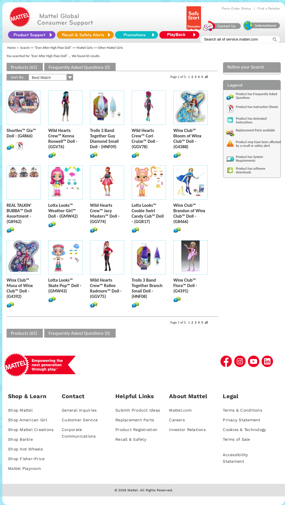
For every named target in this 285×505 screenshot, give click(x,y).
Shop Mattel (20, 410)
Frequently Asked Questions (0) (79, 67)
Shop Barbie (20, 439)
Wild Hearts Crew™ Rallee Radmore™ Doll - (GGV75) (106, 288)
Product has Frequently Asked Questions (256, 96)
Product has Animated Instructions (251, 120)
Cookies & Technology (244, 429)
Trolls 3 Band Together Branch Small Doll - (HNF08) (147, 288)
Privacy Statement (241, 420)
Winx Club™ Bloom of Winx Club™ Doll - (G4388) (187, 138)
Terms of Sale (236, 439)
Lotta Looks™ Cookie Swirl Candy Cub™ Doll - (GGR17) (148, 213)
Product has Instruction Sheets (257, 107)
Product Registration (136, 429)
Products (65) (24, 67)
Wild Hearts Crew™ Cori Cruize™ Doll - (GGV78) (145, 138)
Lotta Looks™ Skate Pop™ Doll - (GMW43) (64, 285)
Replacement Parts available (255, 130)
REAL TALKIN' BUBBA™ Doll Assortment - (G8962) (19, 213)
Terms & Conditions (242, 410)
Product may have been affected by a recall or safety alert (258, 144)
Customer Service (80, 420)
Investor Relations (187, 429)
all (206, 77)
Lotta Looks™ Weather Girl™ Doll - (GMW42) (63, 211)
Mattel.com (180, 410)
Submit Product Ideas (137, 410)
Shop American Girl (27, 420)
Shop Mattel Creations (30, 429)
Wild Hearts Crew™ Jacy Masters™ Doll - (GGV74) (105, 213)
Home (11, 48)
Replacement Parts (134, 420)
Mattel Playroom (24, 468)
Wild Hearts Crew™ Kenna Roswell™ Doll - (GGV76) (62, 138)
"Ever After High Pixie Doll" (53, 48)
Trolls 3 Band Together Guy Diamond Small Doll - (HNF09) (104, 138)
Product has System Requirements (249, 159)
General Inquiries (79, 410)
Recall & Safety (130, 439)
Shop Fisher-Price (26, 458)
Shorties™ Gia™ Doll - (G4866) (21, 133)
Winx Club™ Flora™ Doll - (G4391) (185, 285)
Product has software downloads (250, 170)
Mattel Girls (85, 48)
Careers (177, 420)
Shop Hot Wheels (25, 449)
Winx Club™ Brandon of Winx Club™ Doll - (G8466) (189, 213)
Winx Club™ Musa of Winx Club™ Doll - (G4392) (20, 288)
